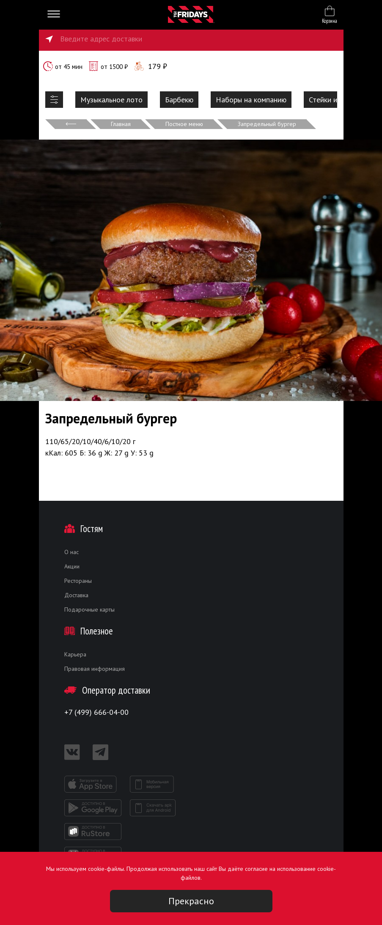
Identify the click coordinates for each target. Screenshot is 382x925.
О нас (71, 552)
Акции (72, 566)
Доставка (76, 595)
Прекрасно (191, 901)
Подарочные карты (89, 609)
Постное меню (184, 124)
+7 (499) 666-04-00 (96, 712)
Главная (121, 124)
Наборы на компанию (251, 99)
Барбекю (179, 99)
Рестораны (78, 581)
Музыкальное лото (111, 99)
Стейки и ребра (334, 99)
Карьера (75, 654)
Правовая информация (94, 668)
